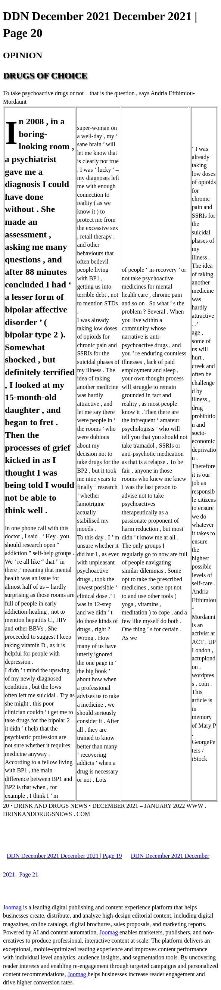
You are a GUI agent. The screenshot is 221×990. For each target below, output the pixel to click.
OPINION (22, 55)
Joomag (13, 907)
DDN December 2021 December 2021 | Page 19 (64, 856)
